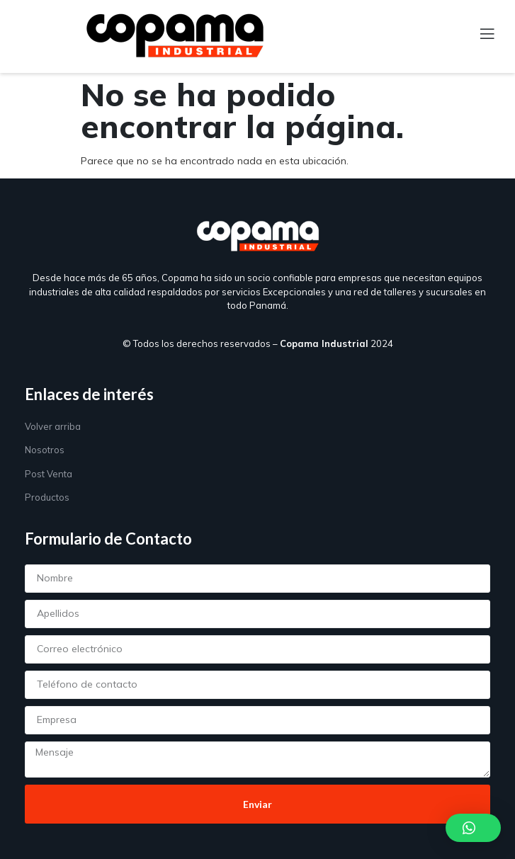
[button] (473, 828)
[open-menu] (479, 35)
